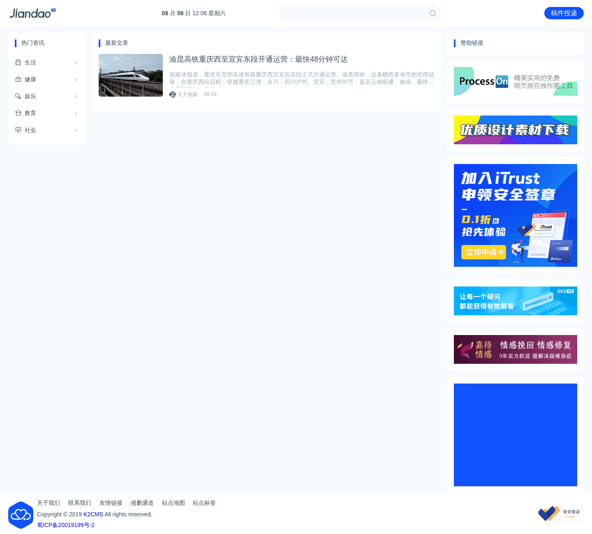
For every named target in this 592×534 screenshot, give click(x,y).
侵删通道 (142, 502)
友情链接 (111, 502)
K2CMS (93, 514)
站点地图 (173, 502)
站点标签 (204, 502)
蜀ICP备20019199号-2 (66, 525)
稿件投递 (564, 12)
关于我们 (48, 502)
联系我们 (79, 502)
